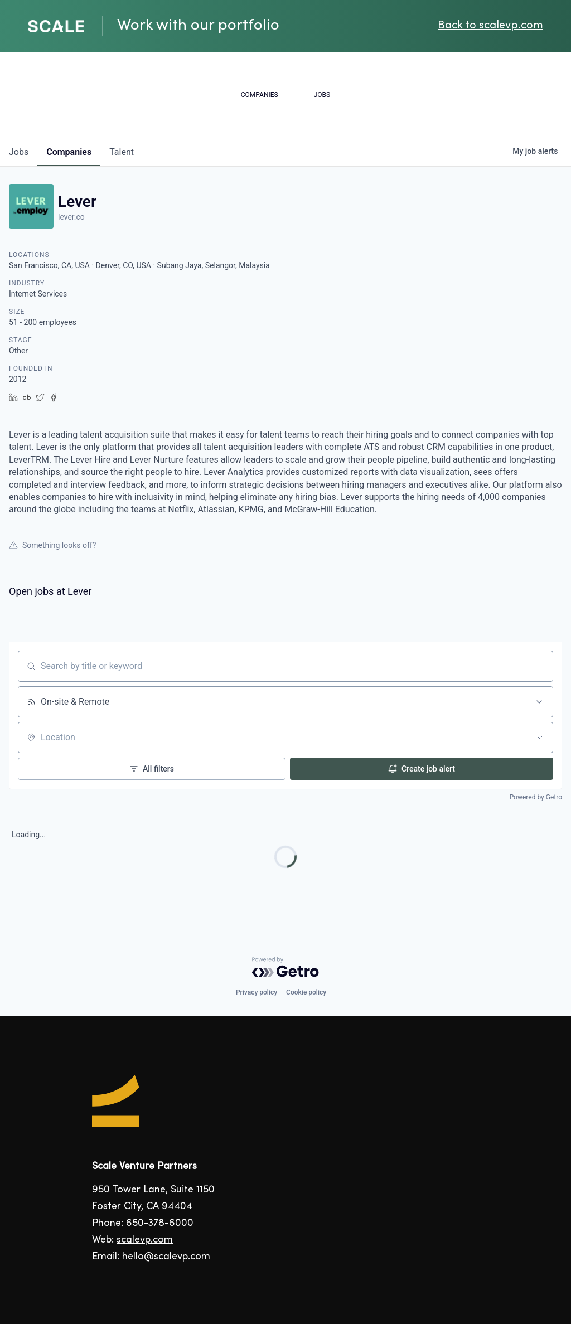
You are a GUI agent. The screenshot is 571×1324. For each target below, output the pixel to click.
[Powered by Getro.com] (285, 967)
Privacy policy (256, 992)
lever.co (71, 216)
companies (68, 152)
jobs (18, 152)
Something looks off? (52, 545)
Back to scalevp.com (490, 26)
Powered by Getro (536, 797)
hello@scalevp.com (166, 1257)
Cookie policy (306, 992)
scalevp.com (145, 1240)
